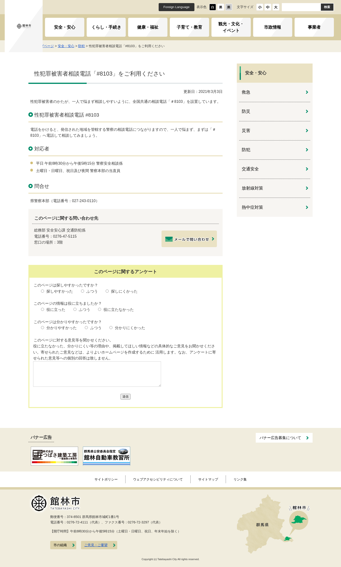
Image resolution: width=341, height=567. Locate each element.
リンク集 (240, 479)
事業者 (314, 27)
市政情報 (272, 27)
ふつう (92, 291)
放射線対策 (252, 188)
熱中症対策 (252, 207)
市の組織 (60, 545)
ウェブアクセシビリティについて (158, 479)
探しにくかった (124, 291)
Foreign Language (176, 7)
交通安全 (250, 169)
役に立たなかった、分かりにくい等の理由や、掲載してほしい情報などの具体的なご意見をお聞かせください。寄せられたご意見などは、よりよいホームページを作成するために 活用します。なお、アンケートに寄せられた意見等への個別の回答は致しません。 (124, 352)
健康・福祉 (147, 27)
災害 (246, 130)
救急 (246, 92)
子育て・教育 (189, 27)
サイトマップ (208, 479)
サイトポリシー (106, 479)
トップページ (56, 46)
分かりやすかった (61, 328)
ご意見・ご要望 (96, 545)
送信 (125, 396)
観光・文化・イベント (231, 27)
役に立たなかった (118, 310)
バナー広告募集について (280, 438)
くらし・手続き (106, 27)
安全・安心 (64, 27)
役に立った (55, 310)
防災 (246, 111)
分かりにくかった (130, 328)
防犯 (93, 46)
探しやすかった (59, 291)
